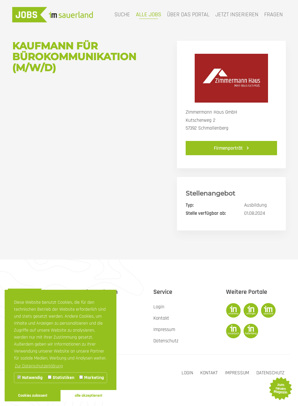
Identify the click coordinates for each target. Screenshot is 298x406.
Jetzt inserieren (236, 14)
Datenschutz (270, 373)
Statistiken (61, 378)
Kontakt (209, 373)
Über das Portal (188, 14)
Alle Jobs (148, 14)
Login (187, 373)
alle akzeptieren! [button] (88, 395)
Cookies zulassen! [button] (32, 395)
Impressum (237, 373)
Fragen (273, 14)
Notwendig (29, 378)
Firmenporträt (229, 148)
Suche (122, 14)
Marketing (91, 378)
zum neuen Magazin (280, 388)
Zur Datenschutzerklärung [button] (39, 366)
